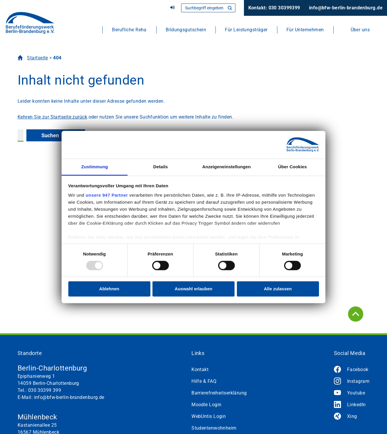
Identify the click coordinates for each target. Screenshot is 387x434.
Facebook (358, 369)
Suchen (50, 135)
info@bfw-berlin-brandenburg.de (346, 8)
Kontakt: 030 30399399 (274, 8)
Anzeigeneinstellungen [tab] (226, 166)
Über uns (360, 29)
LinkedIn (356, 404)
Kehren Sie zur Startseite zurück (52, 117)
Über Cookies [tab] (292, 166)
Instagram (358, 381)
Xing (352, 416)
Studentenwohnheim (213, 428)
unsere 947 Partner (107, 195)
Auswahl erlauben (193, 289)
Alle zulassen (278, 289)
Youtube (356, 393)
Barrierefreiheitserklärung (219, 393)
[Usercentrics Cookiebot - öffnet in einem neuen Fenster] (293, 144)
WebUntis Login (208, 416)
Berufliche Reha (129, 29)
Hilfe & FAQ (203, 381)
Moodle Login (206, 404)
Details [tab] (160, 166)
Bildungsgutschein (186, 29)
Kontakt (199, 369)
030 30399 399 (44, 390)
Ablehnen (109, 289)
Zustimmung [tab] (94, 166)
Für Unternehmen (305, 29)
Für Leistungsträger (246, 29)
